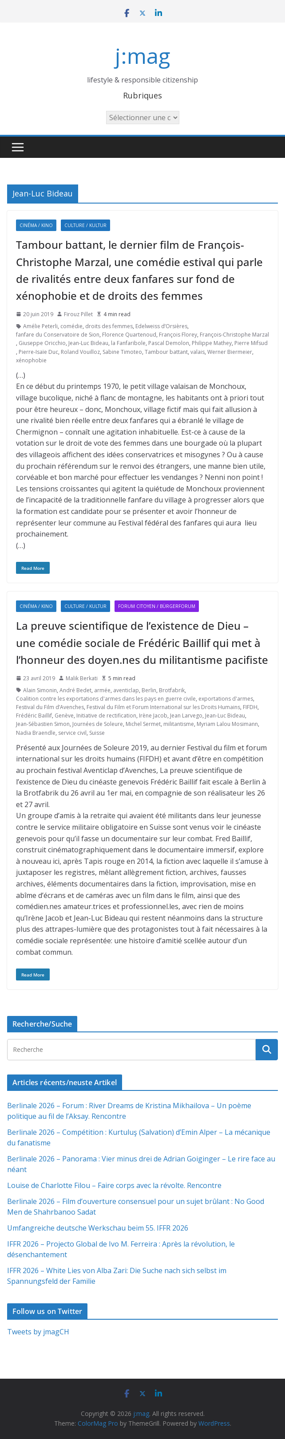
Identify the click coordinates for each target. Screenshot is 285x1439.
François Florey (178, 334)
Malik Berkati (82, 678)
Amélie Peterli (40, 326)
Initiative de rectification (106, 715)
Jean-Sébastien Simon (43, 724)
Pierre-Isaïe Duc (38, 352)
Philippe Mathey (212, 343)
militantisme (178, 724)
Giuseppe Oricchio (42, 343)
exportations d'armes (225, 698)
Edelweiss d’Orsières (161, 326)
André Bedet (75, 690)
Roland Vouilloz (80, 352)
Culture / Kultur (85, 225)
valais (197, 352)
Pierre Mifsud (251, 343)
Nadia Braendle (35, 733)
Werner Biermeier (229, 352)
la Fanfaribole (128, 343)
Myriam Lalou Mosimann (227, 724)
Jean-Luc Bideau (88, 343)
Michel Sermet (143, 724)
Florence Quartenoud (129, 334)
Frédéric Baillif (34, 715)
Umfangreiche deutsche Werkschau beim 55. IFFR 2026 (97, 1228)
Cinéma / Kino (36, 225)
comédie (71, 326)
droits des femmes (109, 326)
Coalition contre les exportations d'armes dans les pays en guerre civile (106, 698)
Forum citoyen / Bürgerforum (156, 606)
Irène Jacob (153, 715)
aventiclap (126, 690)
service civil (72, 733)
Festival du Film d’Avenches (50, 707)
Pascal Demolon (168, 343)
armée (102, 690)
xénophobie (31, 360)
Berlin (149, 690)
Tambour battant (166, 352)
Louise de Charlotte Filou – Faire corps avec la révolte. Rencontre (114, 1185)
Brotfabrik (172, 690)
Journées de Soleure (97, 724)
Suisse (97, 733)
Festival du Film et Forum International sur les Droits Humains (163, 707)
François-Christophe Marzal (234, 334)
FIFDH (250, 707)
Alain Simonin (40, 690)
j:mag (142, 55)
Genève (64, 715)
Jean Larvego (186, 715)
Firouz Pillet (78, 314)
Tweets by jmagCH (38, 1332)
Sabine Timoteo (122, 352)
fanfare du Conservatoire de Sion (57, 334)
